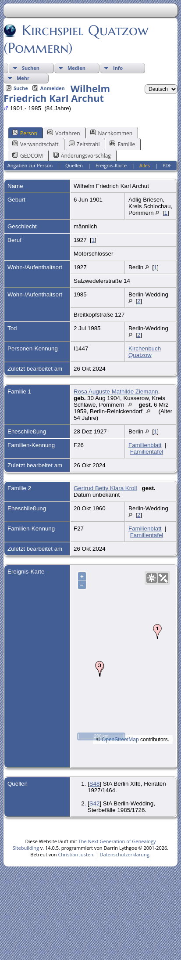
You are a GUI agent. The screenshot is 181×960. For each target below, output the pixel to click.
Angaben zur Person (30, 165)
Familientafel (146, 451)
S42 (94, 803)
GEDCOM (27, 155)
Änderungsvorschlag (82, 155)
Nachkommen (111, 133)
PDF (167, 165)
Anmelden (52, 88)
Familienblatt (145, 445)
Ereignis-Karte (111, 165)
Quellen (74, 165)
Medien (76, 68)
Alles (144, 165)
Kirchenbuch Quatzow (144, 351)
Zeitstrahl (84, 144)
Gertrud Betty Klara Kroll (105, 488)
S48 (94, 783)
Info (118, 68)
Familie (122, 144)
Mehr (23, 78)
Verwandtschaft (35, 144)
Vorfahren (63, 133)
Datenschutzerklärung (124, 854)
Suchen (30, 68)
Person (24, 133)
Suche (21, 88)
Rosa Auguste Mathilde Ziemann (116, 391)
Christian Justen (75, 854)
